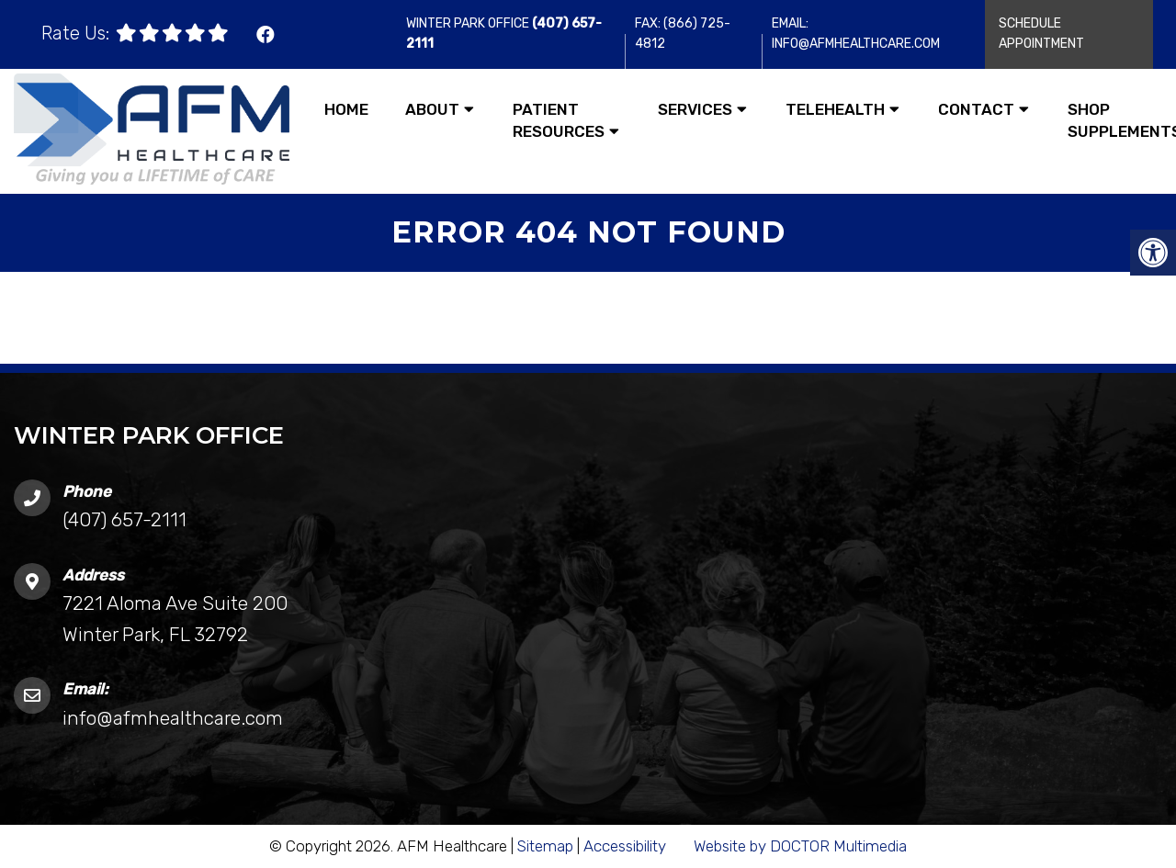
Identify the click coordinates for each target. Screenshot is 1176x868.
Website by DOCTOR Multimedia (800, 846)
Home (346, 109)
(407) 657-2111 (124, 519)
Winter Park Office (469, 23)
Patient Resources (559, 120)
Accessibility (624, 846)
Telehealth (835, 109)
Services (695, 109)
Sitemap (545, 846)
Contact (976, 109)
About (432, 109)
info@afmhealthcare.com (172, 717)
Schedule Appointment (1041, 33)
